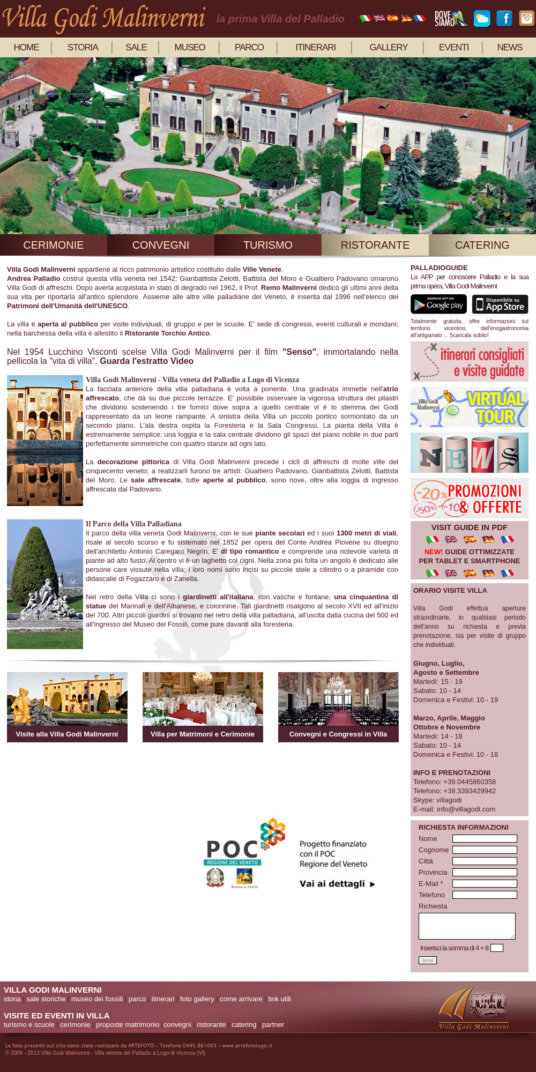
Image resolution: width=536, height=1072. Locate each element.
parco (249, 47)
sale (135, 47)
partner (273, 1025)
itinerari (315, 47)
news (509, 47)
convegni (161, 245)
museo (190, 47)
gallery (388, 47)
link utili (279, 999)
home (26, 47)
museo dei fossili (97, 999)
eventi (453, 47)
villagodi (448, 800)
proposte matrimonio (128, 1025)
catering (482, 245)
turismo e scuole (29, 1025)
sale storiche (45, 999)
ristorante (375, 245)
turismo (268, 245)
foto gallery (197, 999)
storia (83, 47)
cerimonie (53, 245)
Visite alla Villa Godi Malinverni (67, 734)
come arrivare (241, 999)
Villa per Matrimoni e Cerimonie (203, 734)
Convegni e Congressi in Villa (338, 734)
